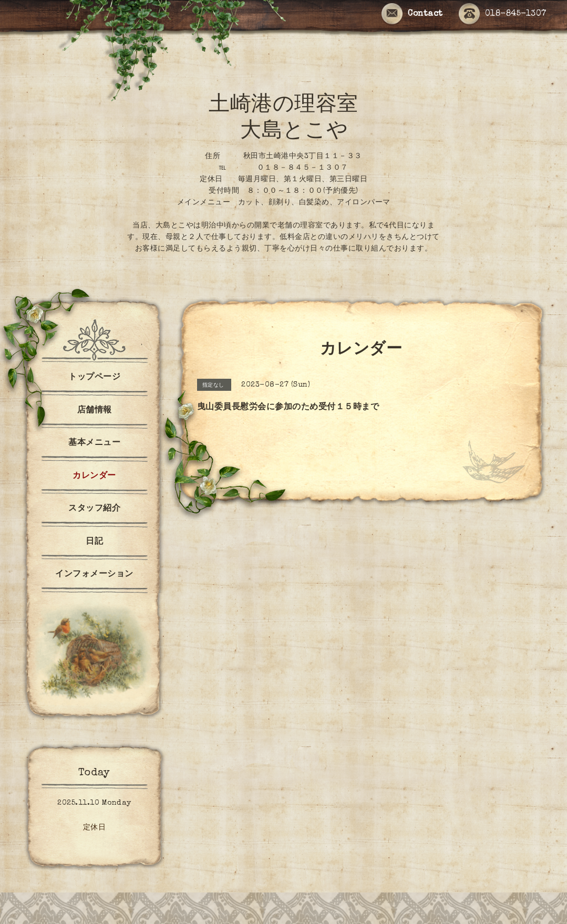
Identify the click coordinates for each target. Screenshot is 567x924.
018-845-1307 (503, 14)
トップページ (94, 377)
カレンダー (94, 476)
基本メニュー (94, 443)
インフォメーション (94, 574)
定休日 (94, 828)
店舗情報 (94, 411)
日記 (94, 542)
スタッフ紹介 (94, 509)
